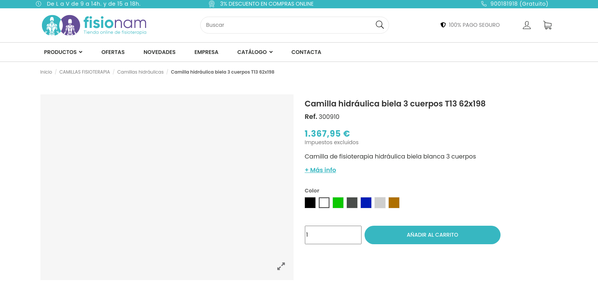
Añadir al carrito (432, 235)
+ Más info (320, 170)
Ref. (311, 116)
